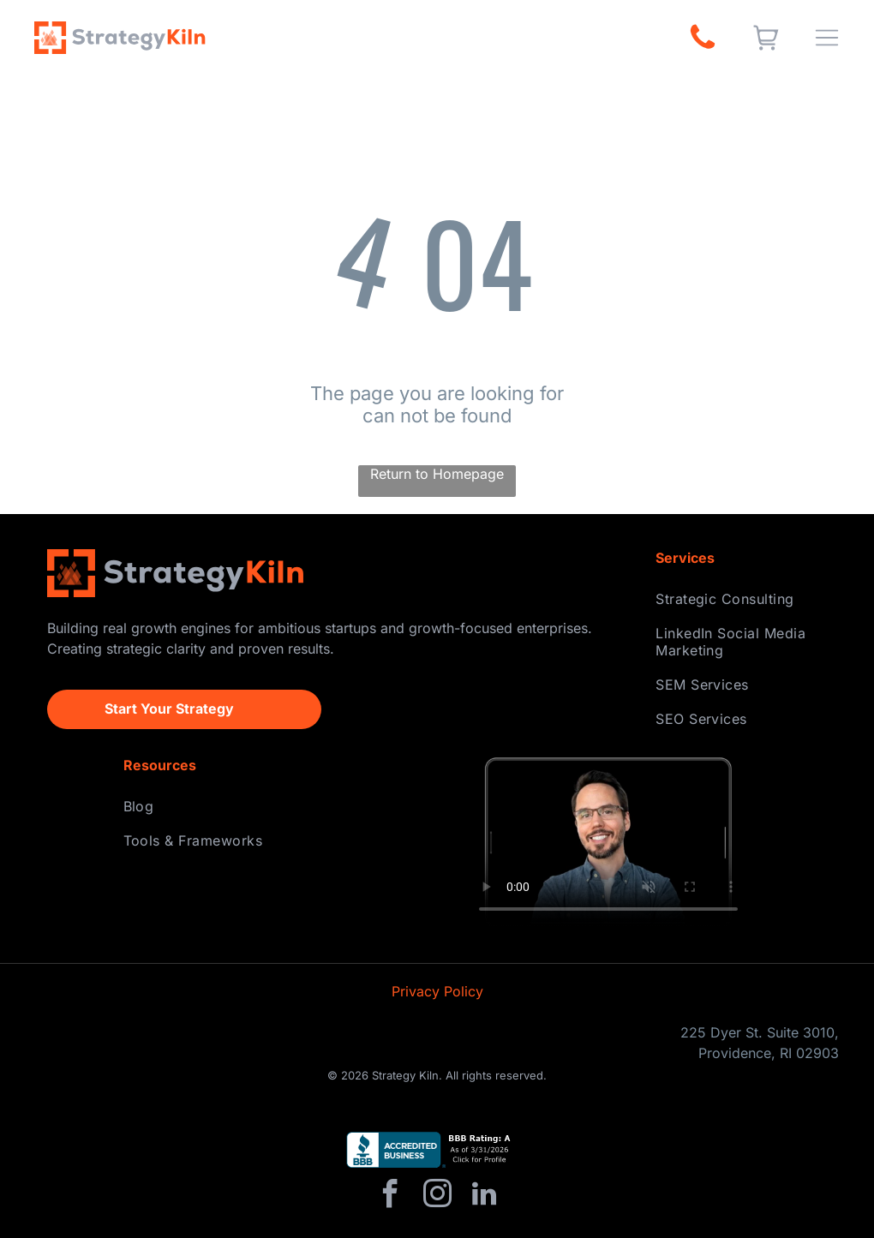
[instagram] (437, 1196)
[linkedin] (484, 1196)
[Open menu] (827, 38)
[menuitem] (741, 599)
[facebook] (389, 1196)
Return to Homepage (437, 473)
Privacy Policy (437, 991)
